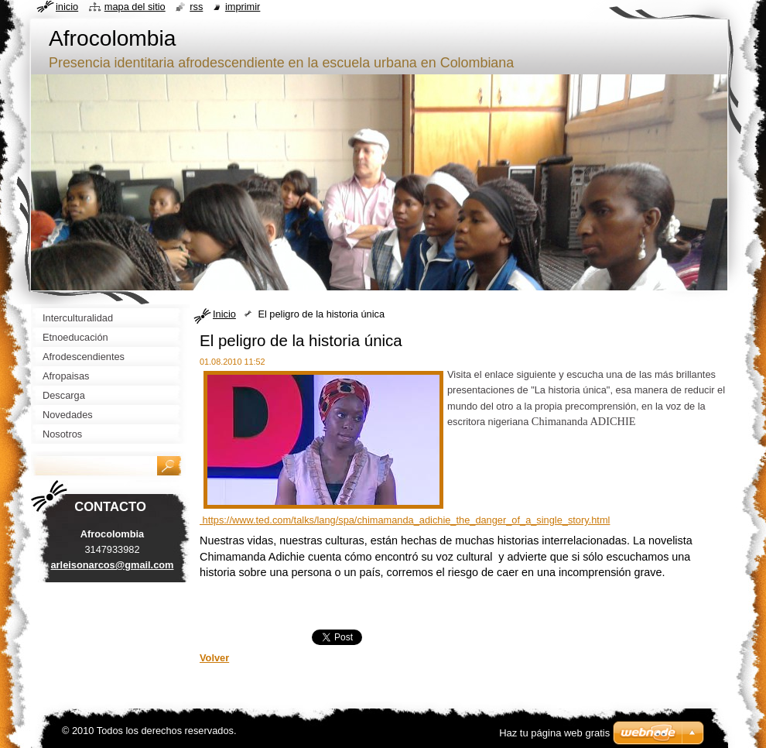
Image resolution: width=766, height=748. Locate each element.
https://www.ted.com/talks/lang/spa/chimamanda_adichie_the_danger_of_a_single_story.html (405, 520)
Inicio (224, 314)
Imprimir (243, 6)
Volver (214, 658)
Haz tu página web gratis (554, 733)
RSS (196, 6)
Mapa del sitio (135, 6)
